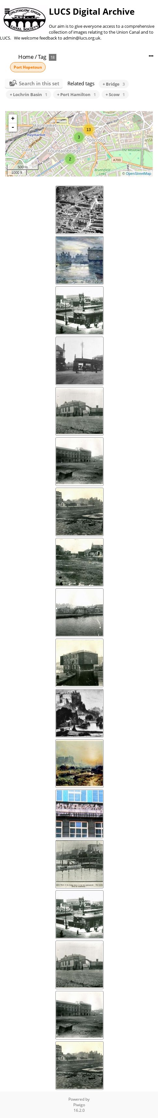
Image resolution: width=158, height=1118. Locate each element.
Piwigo (79, 1105)
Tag (42, 56)
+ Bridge (114, 84)
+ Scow (115, 94)
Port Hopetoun (28, 67)
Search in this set (39, 83)
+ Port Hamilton (76, 94)
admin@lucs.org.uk (81, 38)
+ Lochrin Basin (28, 94)
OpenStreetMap (138, 173)
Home (26, 56)
